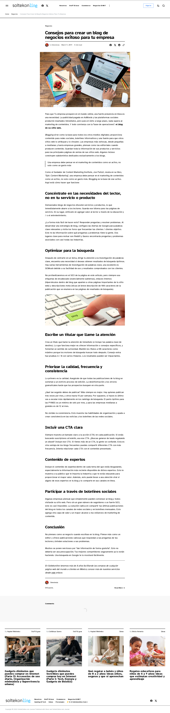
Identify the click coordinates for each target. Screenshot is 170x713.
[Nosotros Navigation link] (63, 5)
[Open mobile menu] (7, 5)
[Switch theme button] (158, 5)
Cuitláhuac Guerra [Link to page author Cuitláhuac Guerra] (55, 632)
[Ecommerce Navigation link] (86, 5)
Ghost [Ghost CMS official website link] (47, 709)
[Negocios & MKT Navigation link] (99, 5)
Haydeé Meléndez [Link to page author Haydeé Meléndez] (13, 632)
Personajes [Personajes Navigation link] (60, 702)
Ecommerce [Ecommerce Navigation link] (61, 699)
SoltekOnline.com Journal (61, 709)
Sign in (148, 6)
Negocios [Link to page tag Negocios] (48, 26)
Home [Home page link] (7, 14)
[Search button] (163, 5)
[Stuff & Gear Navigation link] (74, 5)
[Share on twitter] (115, 45)
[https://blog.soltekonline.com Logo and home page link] (25, 5)
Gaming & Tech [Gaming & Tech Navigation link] (40, 702)
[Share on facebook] (110, 45)
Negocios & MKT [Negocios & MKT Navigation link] (74, 699)
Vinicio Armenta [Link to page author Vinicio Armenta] (137, 632)
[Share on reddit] (119, 45)
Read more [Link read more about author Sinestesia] (119, 588)
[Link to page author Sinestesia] (47, 582)
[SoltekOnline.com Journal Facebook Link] (43, 5)
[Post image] (22, 651)
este (53, 572)
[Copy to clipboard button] (123, 45)
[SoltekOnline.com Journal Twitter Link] (46, 5)
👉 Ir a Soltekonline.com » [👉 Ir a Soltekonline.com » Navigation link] (77, 702)
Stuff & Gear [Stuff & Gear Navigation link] (49, 699)
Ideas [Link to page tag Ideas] (121, 632)
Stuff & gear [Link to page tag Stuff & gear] (35, 632)
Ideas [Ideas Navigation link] (51, 702)
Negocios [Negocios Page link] (14, 14)
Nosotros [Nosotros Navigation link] (38, 699)
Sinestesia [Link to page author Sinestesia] (55, 45)
